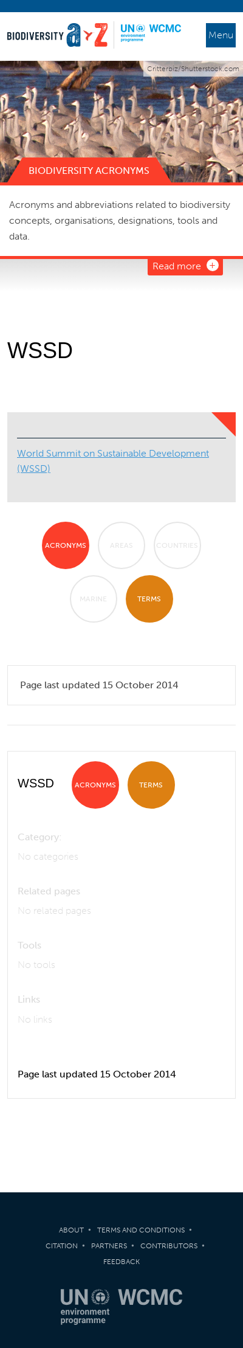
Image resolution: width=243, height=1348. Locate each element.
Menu (220, 35)
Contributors (168, 1246)
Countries (177, 545)
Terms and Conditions (141, 1230)
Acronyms (65, 545)
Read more (176, 266)
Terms (149, 599)
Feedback (121, 1261)
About (71, 1230)
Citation (62, 1246)
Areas (121, 545)
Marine (93, 599)
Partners (109, 1246)
